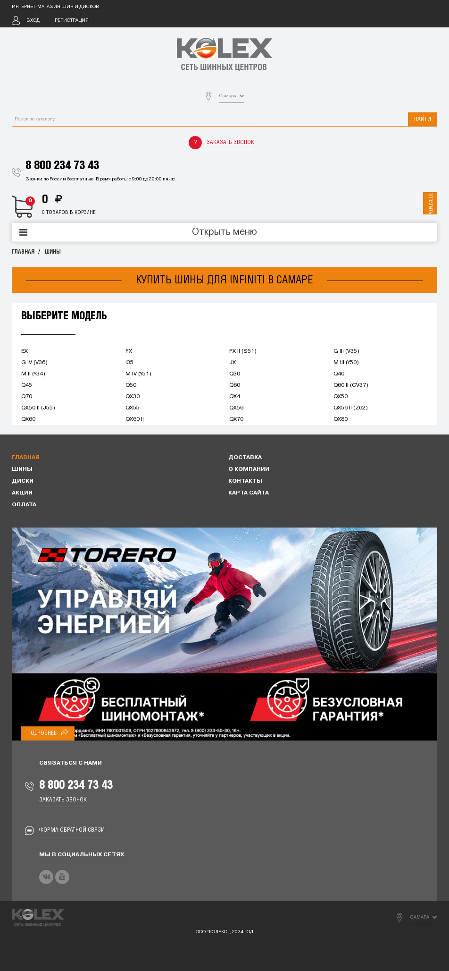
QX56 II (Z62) (350, 408)
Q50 (130, 385)
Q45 (26, 385)
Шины (53, 252)
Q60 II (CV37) (350, 385)
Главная (23, 252)
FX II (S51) (243, 351)
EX (24, 351)
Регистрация (72, 20)
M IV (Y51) (138, 374)
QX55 (132, 408)
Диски (22, 481)
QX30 (132, 396)
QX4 (234, 396)
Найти (422, 119)
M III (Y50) (346, 362)
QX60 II (134, 419)
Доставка (245, 457)
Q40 (338, 374)
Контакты (245, 481)
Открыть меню (224, 232)
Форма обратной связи (72, 830)
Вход (33, 20)
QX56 (236, 408)
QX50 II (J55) (38, 408)
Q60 (234, 385)
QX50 (340, 396)
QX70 (236, 419)
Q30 (234, 374)
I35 (129, 362)
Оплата (24, 505)
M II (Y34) (33, 374)
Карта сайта (248, 493)
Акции (22, 493)
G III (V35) (346, 351)
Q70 (26, 396)
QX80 (340, 419)
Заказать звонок (230, 142)
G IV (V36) (34, 362)
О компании (248, 469)
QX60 (28, 419)
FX (128, 351)
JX (232, 362)
